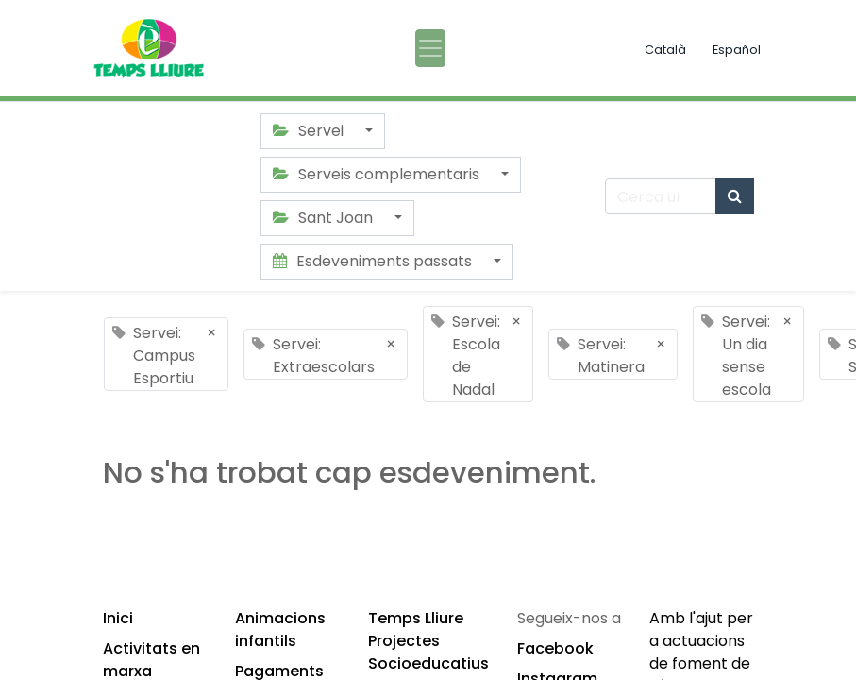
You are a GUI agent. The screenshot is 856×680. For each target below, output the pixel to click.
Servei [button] (310, 131)
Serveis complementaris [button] (378, 174)
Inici (118, 618)
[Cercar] (734, 196)
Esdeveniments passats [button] (374, 261)
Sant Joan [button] (325, 218)
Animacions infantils (280, 629)
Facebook (555, 648)
